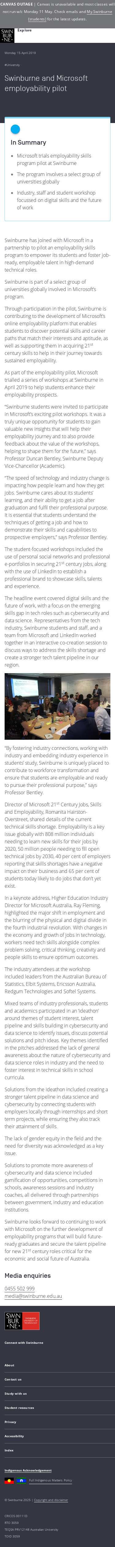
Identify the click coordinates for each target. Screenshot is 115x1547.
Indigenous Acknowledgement (28, 1470)
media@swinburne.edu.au (33, 1296)
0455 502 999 (20, 1288)
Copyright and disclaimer (51, 1500)
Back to (15, 104)
